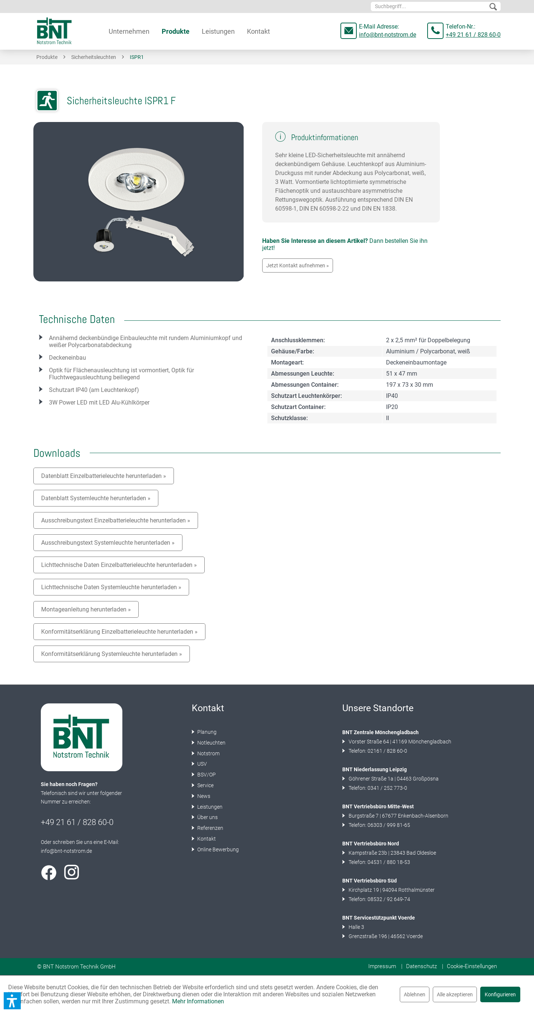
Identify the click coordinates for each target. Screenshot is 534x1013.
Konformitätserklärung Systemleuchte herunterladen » (111, 653)
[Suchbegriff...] (436, 6)
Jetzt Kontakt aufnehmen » (297, 265)
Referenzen (209, 828)
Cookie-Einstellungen (472, 966)
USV (201, 764)
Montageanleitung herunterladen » (86, 609)
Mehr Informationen (198, 1001)
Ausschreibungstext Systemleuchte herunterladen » (108, 542)
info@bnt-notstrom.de (387, 34)
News (203, 796)
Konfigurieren (500, 994)
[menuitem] (436, 6)
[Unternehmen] (129, 31)
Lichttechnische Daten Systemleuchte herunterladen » (111, 587)
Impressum (382, 966)
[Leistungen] (218, 31)
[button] (12, 1000)
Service (205, 785)
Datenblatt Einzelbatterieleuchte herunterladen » (103, 475)
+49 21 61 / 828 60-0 (473, 34)
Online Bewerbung (217, 849)
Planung (206, 732)
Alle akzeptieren (455, 994)
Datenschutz (421, 966)
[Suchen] (493, 7)
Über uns (207, 817)
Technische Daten (77, 319)
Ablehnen (414, 994)
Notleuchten (210, 743)
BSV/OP (206, 775)
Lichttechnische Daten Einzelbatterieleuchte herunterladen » (119, 564)
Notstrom (208, 753)
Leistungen (209, 807)
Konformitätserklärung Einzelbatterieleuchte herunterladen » (119, 631)
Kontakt (206, 839)
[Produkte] (175, 31)
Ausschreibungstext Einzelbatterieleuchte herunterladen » (115, 520)
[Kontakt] (258, 31)
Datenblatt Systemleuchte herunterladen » (96, 498)
